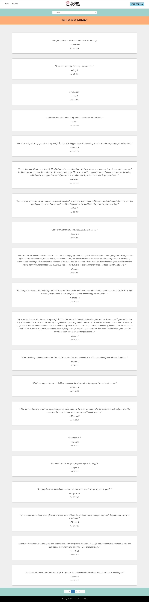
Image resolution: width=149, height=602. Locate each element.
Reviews (15, 4)
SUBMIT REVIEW (137, 4)
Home (7, 4)
